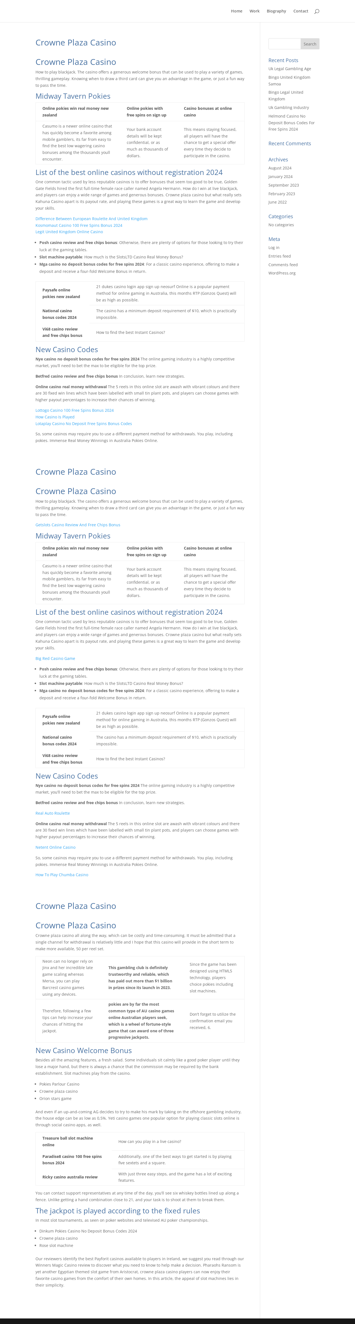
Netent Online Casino (55, 847)
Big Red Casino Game (55, 658)
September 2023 (283, 185)
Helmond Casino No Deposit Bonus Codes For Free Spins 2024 (291, 122)
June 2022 (277, 202)
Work (255, 11)
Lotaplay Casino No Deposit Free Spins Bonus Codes (84, 423)
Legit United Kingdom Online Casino (69, 231)
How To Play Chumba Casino (62, 874)
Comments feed (283, 264)
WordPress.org (282, 273)
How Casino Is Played (55, 417)
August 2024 (279, 168)
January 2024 (280, 176)
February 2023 (281, 193)
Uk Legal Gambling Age (289, 68)
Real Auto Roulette (53, 813)
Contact (300, 11)
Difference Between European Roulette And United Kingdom (92, 218)
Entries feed (279, 256)
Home (236, 11)
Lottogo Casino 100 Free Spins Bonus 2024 (75, 410)
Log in (274, 247)
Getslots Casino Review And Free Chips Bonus (78, 524)
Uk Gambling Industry (288, 107)
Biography (276, 11)
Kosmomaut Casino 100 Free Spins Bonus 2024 (79, 225)
